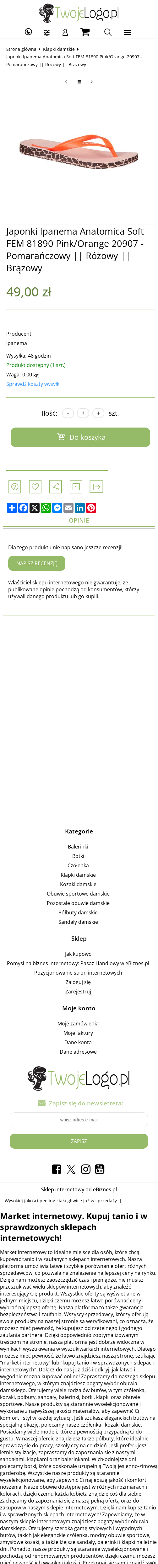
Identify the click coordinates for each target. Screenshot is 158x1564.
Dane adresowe (78, 1051)
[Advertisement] (79, 672)
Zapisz (79, 1141)
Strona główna (21, 49)
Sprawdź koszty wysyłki (33, 383)
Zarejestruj (78, 991)
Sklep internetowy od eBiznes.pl (79, 1189)
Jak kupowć (78, 953)
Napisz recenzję (36, 563)
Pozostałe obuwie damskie (78, 903)
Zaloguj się (78, 982)
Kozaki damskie (78, 884)
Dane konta (78, 1042)
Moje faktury (78, 1032)
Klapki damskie (59, 49)
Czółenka (78, 865)
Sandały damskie (78, 921)
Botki (78, 856)
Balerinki (78, 846)
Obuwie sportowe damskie (78, 893)
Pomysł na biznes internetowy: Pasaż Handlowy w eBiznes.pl (78, 963)
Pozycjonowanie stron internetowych (78, 972)
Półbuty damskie (78, 912)
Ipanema (16, 343)
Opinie (79, 520)
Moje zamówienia (78, 1023)
